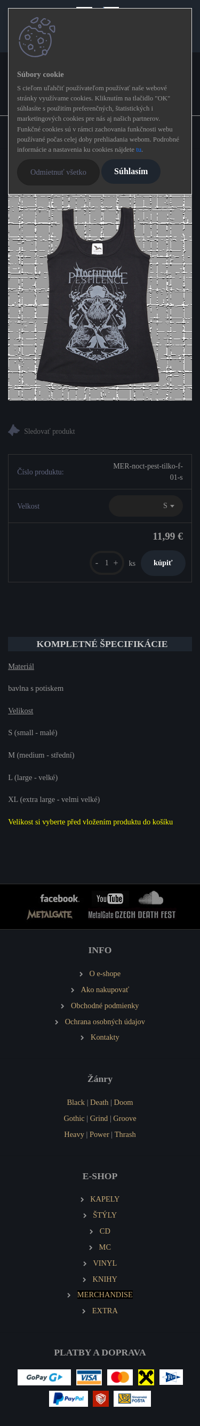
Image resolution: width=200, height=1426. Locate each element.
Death (99, 1102)
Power (99, 1134)
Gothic (73, 1118)
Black (76, 1102)
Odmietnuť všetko (58, 172)
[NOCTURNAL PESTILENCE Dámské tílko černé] (100, 296)
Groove (124, 1118)
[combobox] (146, 506)
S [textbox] (165, 506)
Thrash (125, 1134)
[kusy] (107, 563)
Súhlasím (131, 171)
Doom (123, 1102)
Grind (99, 1118)
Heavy (74, 1134)
